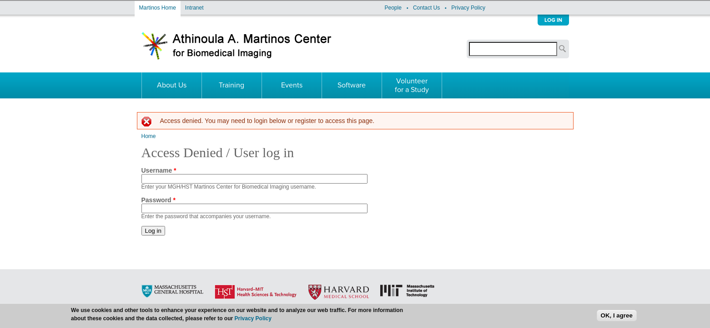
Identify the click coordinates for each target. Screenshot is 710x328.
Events (291, 85)
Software (351, 85)
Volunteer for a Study (412, 85)
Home (148, 136)
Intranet (194, 8)
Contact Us (426, 8)
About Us (171, 85)
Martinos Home (157, 8)
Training (231, 85)
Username (158, 170)
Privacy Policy (468, 8)
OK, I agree (617, 316)
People (393, 8)
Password (158, 200)
